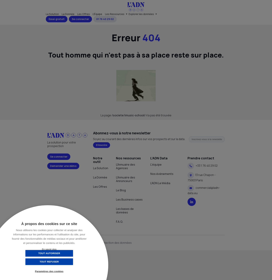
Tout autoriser (31, 261)
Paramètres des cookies (49, 271)
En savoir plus (49, 249)
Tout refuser (67, 261)
